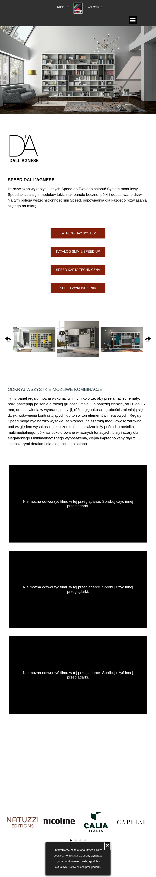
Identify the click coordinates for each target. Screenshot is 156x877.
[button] (34, 339)
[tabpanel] (78, 148)
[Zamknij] (107, 846)
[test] (78, 233)
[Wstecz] (8, 339)
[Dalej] (147, 339)
